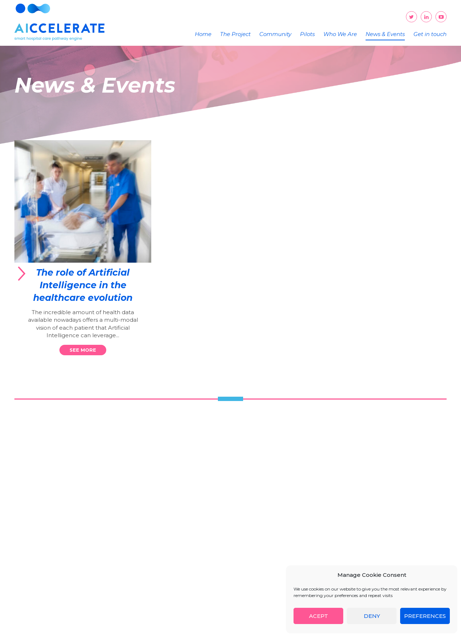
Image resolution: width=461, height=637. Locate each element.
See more (83, 350)
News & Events (385, 34)
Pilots (307, 34)
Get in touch (430, 34)
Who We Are (340, 34)
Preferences (425, 615)
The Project (235, 34)
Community (275, 34)
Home (203, 34)
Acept (318, 615)
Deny (372, 615)
